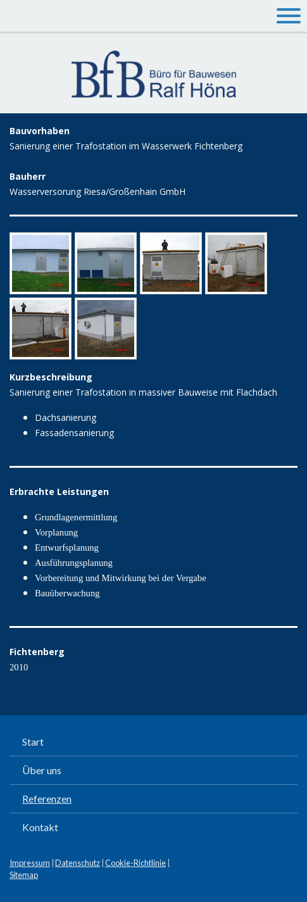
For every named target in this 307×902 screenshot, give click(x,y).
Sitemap (23, 875)
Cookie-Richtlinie (135, 863)
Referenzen (47, 798)
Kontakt (40, 827)
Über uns (41, 770)
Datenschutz (77, 863)
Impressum (29, 863)
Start (33, 742)
